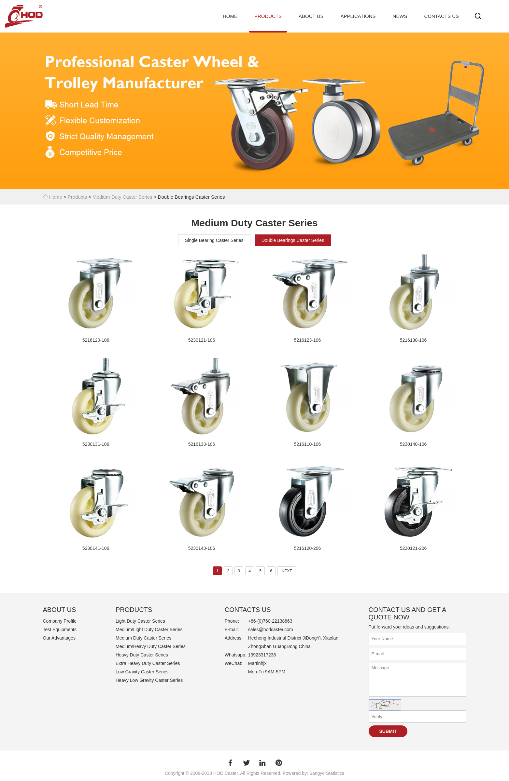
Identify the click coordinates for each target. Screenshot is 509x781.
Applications (358, 16)
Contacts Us (441, 16)
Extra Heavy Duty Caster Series (148, 663)
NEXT (286, 571)
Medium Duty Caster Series (122, 197)
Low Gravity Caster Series (142, 671)
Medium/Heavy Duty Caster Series (151, 646)
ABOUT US (59, 609)
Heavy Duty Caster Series (142, 654)
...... (119, 688)
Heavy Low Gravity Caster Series (149, 680)
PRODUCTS (134, 609)
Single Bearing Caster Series (214, 240)
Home (230, 16)
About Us (311, 16)
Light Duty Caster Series (140, 621)
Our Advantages (59, 638)
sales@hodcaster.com (270, 629)
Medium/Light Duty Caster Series (149, 629)
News (400, 16)
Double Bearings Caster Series (293, 240)
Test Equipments (60, 629)
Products (268, 16)
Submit (388, 731)
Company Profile (60, 621)
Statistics (335, 773)
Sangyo (317, 773)
